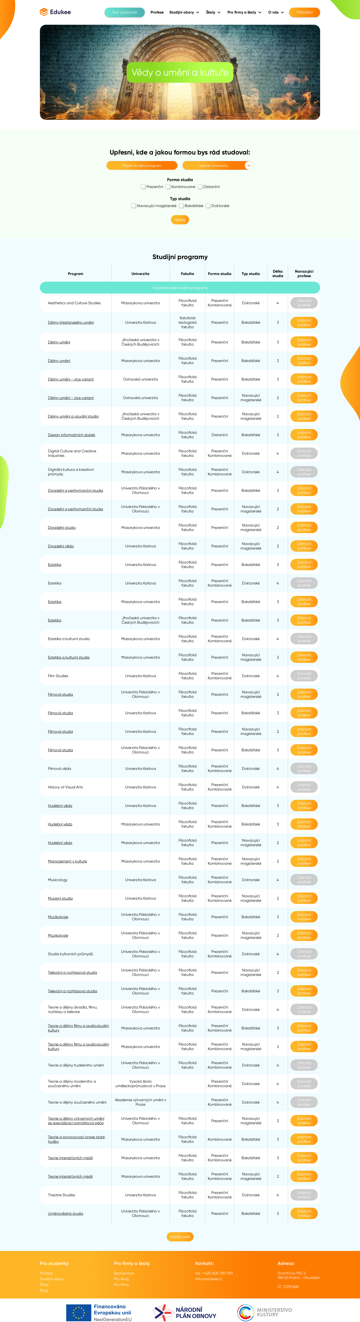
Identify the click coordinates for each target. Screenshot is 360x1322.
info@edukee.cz (208, 1279)
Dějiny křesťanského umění (71, 322)
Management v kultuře (67, 861)
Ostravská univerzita (140, 379)
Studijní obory (52, 1279)
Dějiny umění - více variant (71, 379)
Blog (44, 1290)
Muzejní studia (60, 898)
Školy (44, 1284)
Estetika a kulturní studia (69, 657)
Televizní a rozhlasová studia (72, 972)
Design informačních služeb (71, 435)
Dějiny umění (59, 342)
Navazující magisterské (153, 205)
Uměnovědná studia (65, 1213)
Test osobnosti (124, 12)
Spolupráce (124, 1273)
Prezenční (152, 186)
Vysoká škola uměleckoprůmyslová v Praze (140, 1083)
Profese (46, 1273)
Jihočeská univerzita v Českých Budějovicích (140, 342)
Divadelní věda (61, 546)
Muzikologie (58, 917)
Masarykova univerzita (140, 303)
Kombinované (180, 186)
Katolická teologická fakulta (187, 322)
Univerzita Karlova (140, 322)
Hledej (180, 219)
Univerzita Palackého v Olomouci (140, 490)
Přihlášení (304, 12)
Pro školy (121, 1279)
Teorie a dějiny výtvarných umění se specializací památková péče (76, 1120)
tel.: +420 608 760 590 (214, 1273)
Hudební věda (60, 805)
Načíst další (180, 1237)
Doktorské (217, 205)
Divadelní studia (62, 527)
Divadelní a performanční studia (75, 490)
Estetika (54, 564)
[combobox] (109, 165)
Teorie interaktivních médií (70, 1158)
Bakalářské (191, 205)
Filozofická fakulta (188, 302)
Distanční (209, 186)
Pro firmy (121, 1284)
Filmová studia (60, 694)
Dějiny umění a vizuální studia (73, 416)
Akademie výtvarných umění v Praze (140, 1102)
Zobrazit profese (304, 302)
